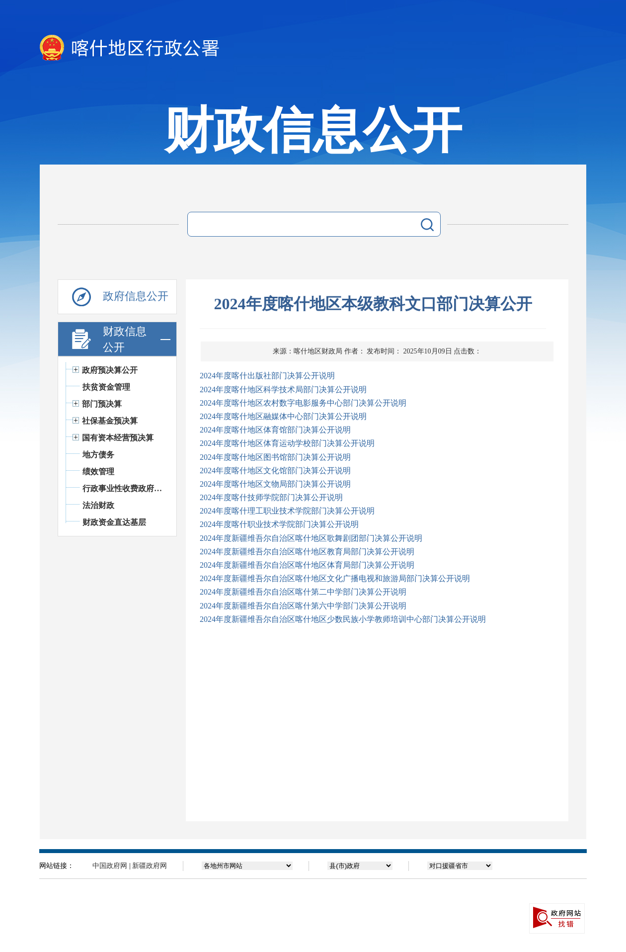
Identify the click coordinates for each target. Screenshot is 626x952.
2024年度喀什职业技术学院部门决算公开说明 (279, 524)
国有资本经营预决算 (118, 437)
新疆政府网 (149, 865)
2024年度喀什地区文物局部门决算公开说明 (275, 484)
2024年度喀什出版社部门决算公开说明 (267, 375)
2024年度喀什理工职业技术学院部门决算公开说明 (287, 511)
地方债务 (98, 454)
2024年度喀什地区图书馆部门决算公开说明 (275, 457)
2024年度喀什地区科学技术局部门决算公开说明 (283, 389)
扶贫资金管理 (106, 387)
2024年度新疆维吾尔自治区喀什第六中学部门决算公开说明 (303, 606)
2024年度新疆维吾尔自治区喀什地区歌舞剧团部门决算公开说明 (311, 538)
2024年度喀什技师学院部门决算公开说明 (271, 497)
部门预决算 (102, 404)
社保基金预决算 (110, 421)
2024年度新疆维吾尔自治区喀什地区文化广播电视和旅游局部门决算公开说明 (335, 578)
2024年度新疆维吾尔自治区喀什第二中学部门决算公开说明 (303, 592)
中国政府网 (109, 865)
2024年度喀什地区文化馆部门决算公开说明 (275, 470)
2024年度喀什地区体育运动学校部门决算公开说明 (287, 443)
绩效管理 (98, 471)
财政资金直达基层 (114, 522)
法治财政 (98, 505)
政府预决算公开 (110, 370)
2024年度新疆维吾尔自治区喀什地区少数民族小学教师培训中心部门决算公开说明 (343, 619)
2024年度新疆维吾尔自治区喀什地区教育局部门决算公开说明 (307, 551)
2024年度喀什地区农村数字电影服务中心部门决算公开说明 (303, 403)
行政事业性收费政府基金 (124, 488)
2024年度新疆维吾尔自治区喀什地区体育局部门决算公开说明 (307, 565)
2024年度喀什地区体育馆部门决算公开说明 (275, 430)
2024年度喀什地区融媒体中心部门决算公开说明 (283, 416)
